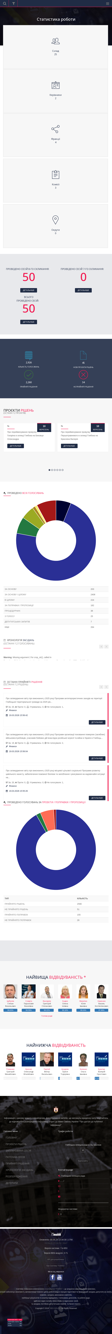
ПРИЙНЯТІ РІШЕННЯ (17, 1163)
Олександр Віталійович (29, 1071)
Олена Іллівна (65, 1003)
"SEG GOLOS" (55, 1308)
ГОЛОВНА (11, 1137)
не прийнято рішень (16, 909)
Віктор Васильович (47, 1071)
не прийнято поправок (18, 920)
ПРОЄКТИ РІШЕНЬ (16, 1144)
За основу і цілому (15, 594)
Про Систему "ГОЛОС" (55, 1266)
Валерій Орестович (101, 1071)
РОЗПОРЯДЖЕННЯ (16, 1176)
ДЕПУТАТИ (12, 1183)
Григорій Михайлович (10, 1071)
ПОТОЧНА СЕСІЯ (15, 1157)
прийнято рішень (15, 904)
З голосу (10, 616)
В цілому (10, 600)
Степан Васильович (10, 1003)
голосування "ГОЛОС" (53, 1289)
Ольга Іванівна (83, 1071)
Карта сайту (83, 1161)
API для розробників (55, 1259)
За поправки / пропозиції (19, 605)
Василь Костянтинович (101, 1003)
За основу (10, 589)
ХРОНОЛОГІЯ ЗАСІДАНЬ (19, 1170)
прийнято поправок (16, 915)
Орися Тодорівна (65, 1071)
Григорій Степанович (47, 1003)
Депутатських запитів (17, 621)
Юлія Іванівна (83, 1003)
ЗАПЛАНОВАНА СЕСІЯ (18, 1150)
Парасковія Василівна (29, 1003)
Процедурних (12, 611)
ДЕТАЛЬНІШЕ (28, 290)
